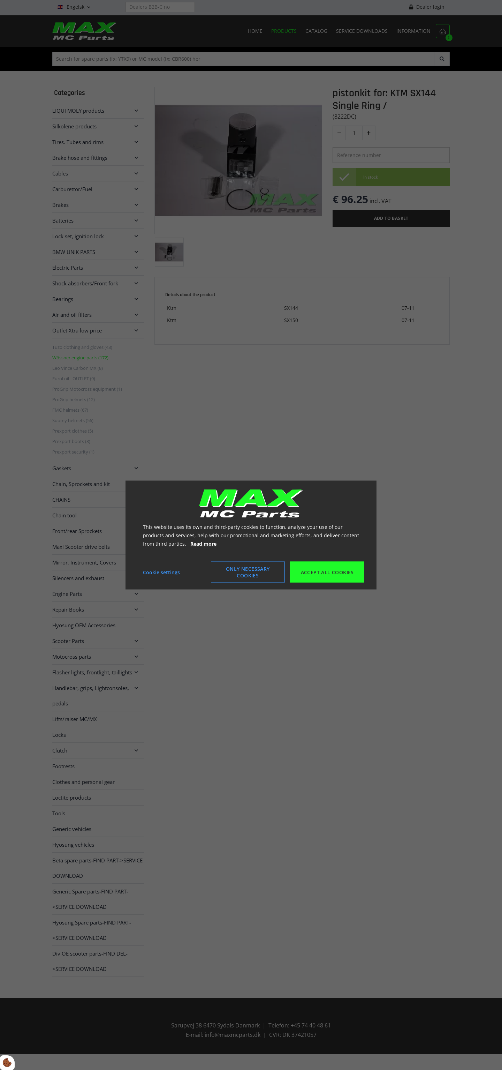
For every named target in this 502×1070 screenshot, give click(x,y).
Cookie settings (161, 572)
